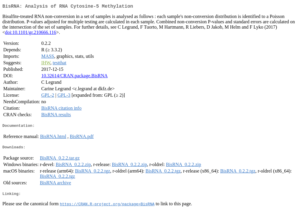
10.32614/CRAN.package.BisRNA (74, 76)
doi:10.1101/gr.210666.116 (30, 33)
